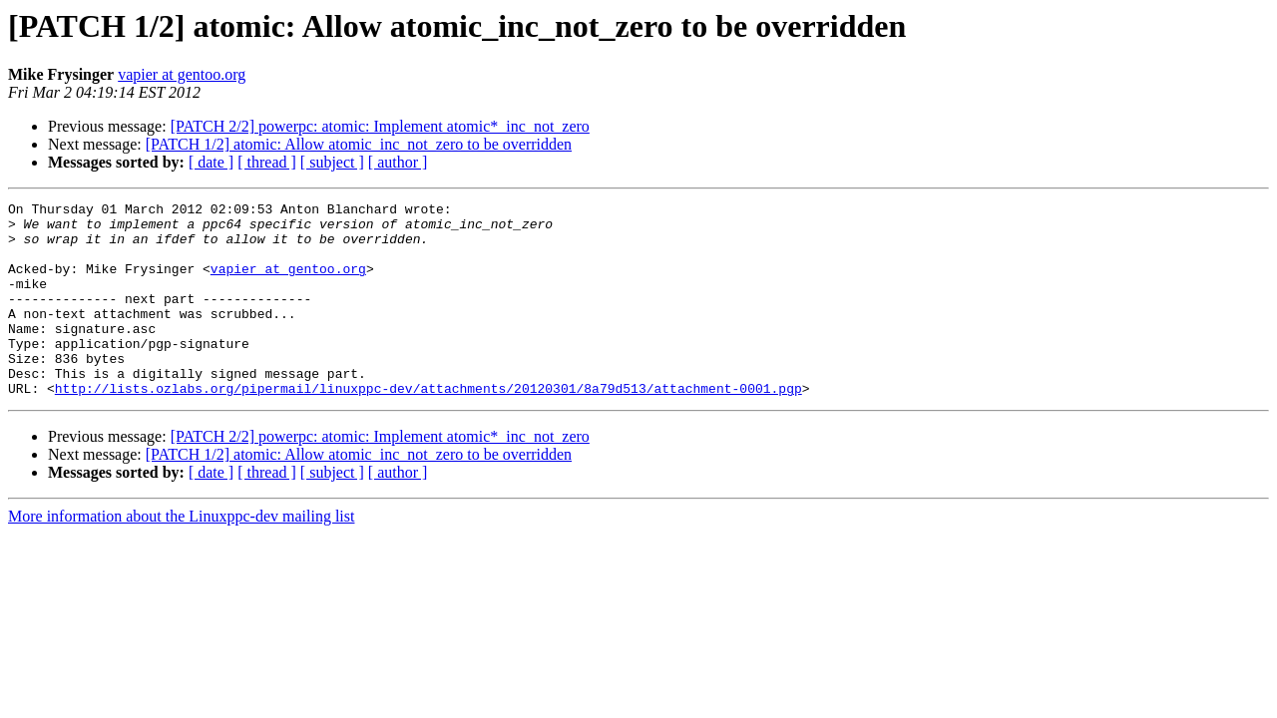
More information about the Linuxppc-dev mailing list (181, 554)
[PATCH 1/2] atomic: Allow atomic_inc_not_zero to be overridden (359, 144)
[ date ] (211, 162)
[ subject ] (332, 162)
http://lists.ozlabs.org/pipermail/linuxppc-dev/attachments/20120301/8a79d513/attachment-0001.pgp (428, 427)
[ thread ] (266, 162)
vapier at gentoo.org (181, 74)
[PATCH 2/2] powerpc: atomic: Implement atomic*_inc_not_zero (380, 126)
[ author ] (398, 162)
